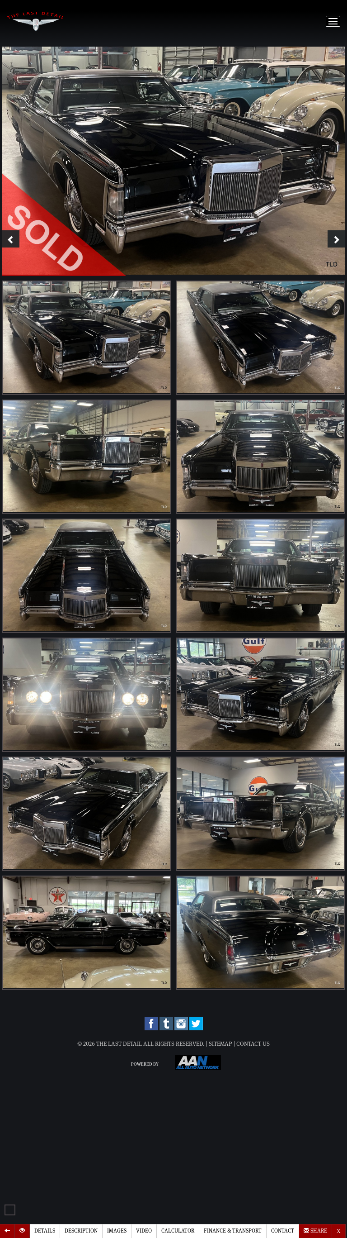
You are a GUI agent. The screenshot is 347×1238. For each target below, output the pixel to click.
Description (81, 1230)
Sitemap (220, 1044)
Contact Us (253, 1044)
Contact (282, 1230)
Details (44, 1230)
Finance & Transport (233, 1230)
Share (315, 1230)
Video (144, 1230)
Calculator (177, 1230)
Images (117, 1230)
